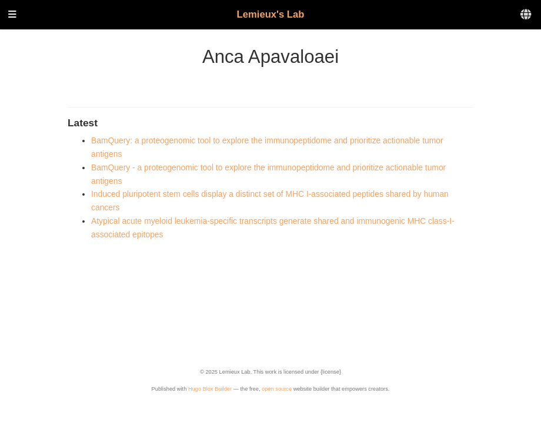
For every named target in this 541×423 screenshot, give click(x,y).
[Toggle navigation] (12, 15)
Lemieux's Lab (271, 14)
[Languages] (526, 15)
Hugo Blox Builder (210, 389)
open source (277, 389)
